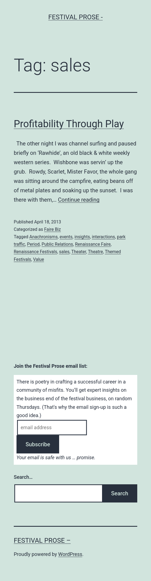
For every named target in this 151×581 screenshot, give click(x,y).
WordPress (70, 554)
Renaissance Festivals (35, 251)
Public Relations (57, 244)
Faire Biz (52, 229)
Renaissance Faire (93, 244)
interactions (103, 236)
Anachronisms (43, 236)
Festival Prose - (75, 17)
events (66, 236)
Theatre (95, 251)
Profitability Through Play (69, 124)
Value (38, 259)
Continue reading (79, 199)
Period (33, 244)
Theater (78, 251)
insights (82, 236)
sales (64, 251)
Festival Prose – (42, 540)
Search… (23, 477)
